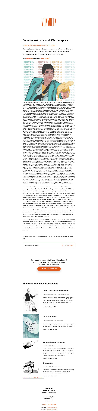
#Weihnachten (43, 45)
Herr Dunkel (29, 58)
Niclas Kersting (45, 58)
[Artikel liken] (67, 245)
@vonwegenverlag (52, 407)
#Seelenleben (35, 45)
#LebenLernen (51, 45)
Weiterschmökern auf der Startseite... (33, 378)
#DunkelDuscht (27, 45)
